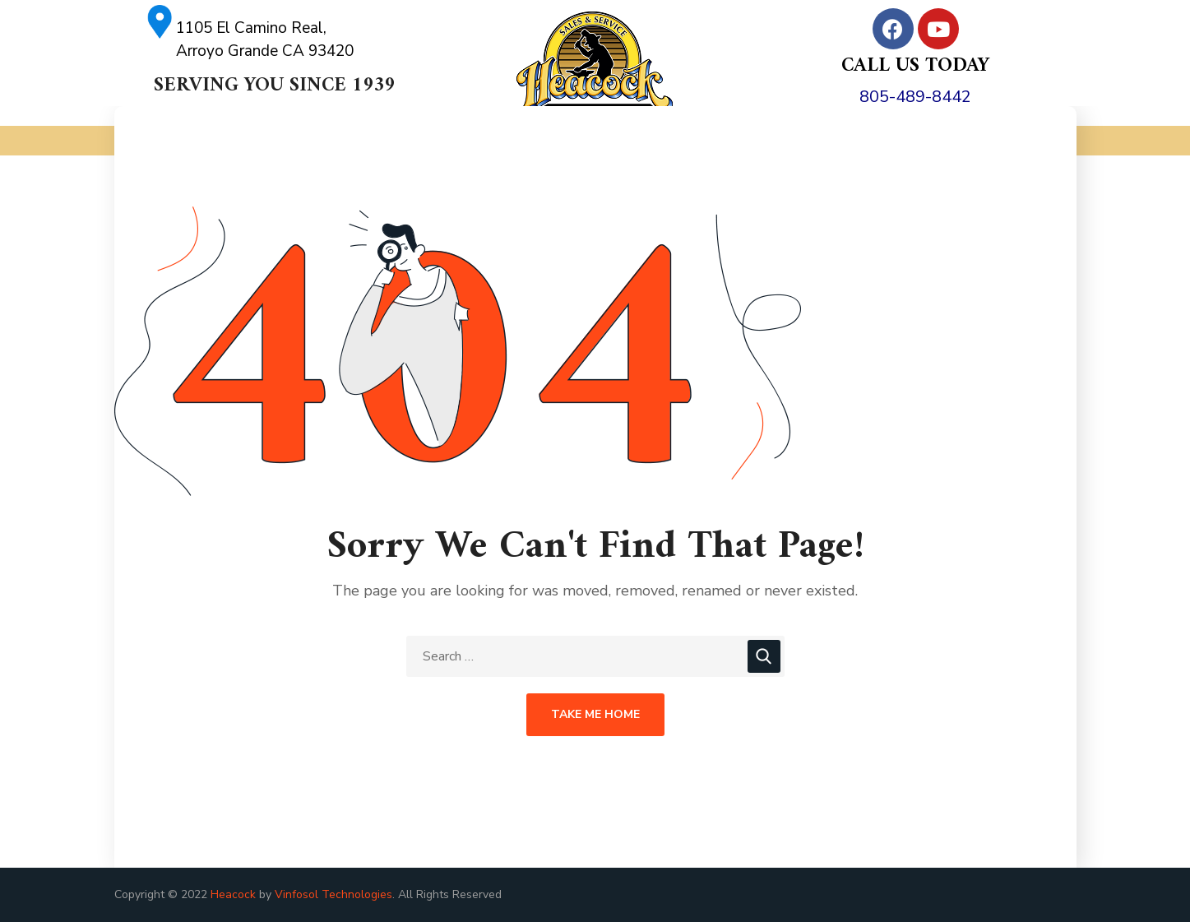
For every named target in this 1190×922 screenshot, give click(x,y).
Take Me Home (595, 714)
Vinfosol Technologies (333, 894)
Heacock (233, 894)
